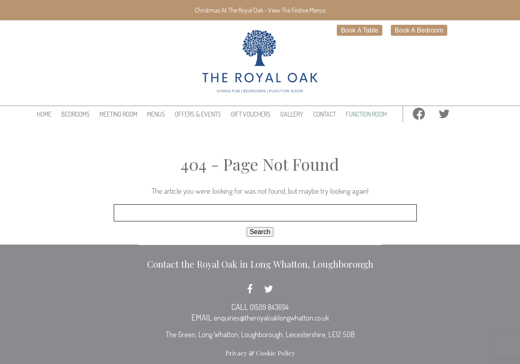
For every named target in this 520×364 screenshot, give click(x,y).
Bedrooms (75, 114)
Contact (324, 114)
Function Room (366, 114)
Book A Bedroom (419, 30)
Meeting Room (118, 114)
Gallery (291, 114)
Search (260, 231)
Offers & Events (198, 114)
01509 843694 (269, 307)
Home (44, 114)
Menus (156, 114)
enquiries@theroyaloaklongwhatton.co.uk (271, 317)
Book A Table (359, 30)
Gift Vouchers (251, 114)
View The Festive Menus (296, 10)
